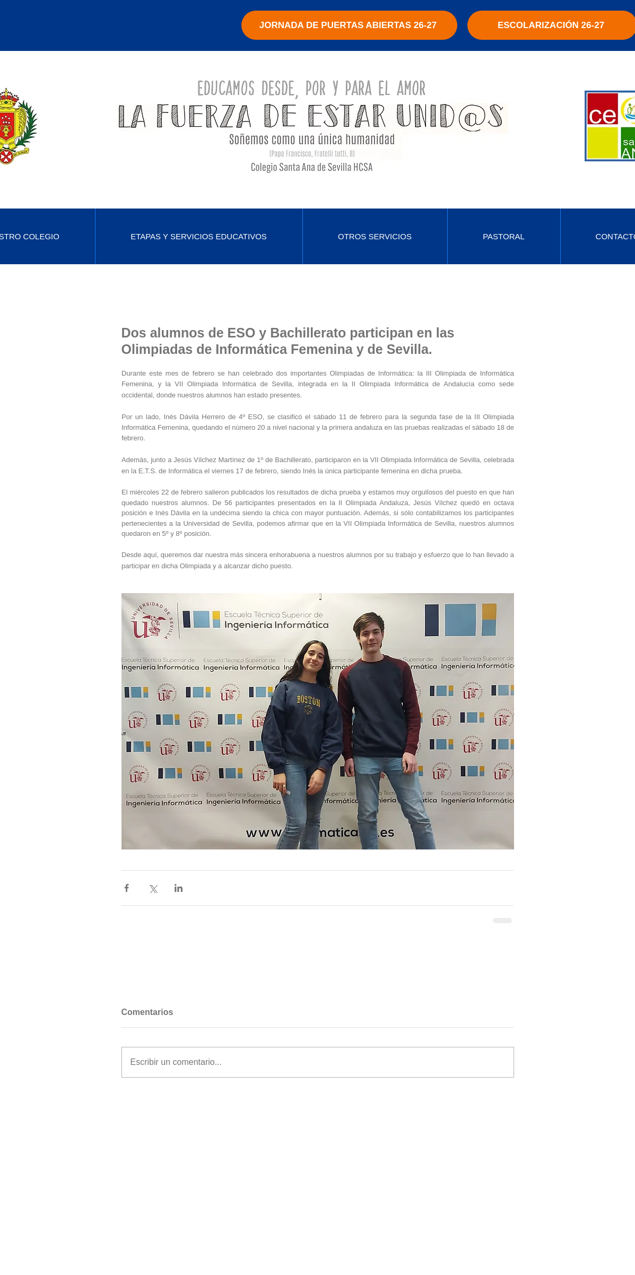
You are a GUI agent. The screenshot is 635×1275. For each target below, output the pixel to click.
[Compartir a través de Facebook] (126, 888)
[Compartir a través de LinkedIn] (178, 888)
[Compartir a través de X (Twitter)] (152, 888)
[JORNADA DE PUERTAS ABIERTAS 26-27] (349, 25)
